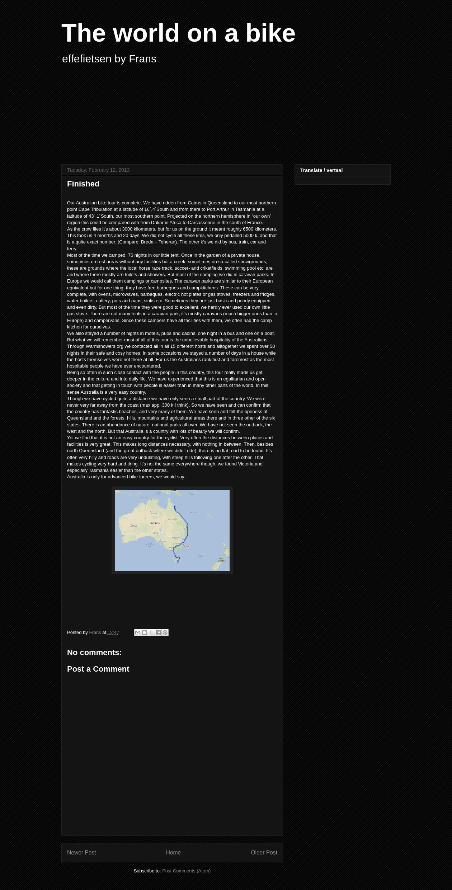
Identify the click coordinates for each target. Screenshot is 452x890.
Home (173, 852)
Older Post (264, 852)
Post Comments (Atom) (186, 871)
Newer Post (81, 852)
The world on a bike (178, 33)
